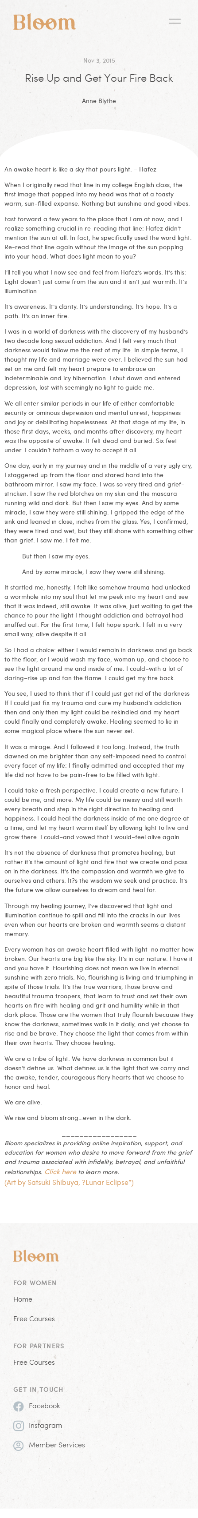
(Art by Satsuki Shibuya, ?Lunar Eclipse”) (69, 1182)
